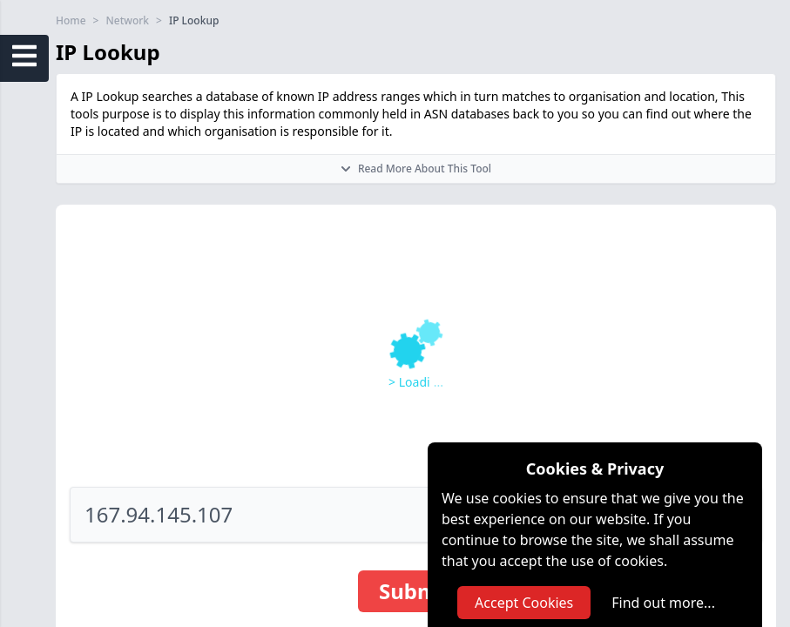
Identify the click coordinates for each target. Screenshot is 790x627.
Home (71, 21)
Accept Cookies (524, 602)
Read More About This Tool (416, 168)
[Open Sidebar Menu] (24, 56)
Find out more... (663, 602)
